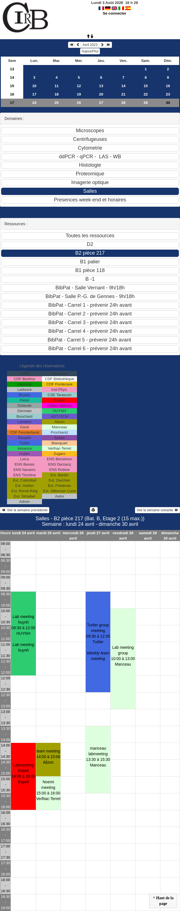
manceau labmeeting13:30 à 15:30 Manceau (98, 756)
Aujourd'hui (90, 51)
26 (79, 103)
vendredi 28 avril (123, 535)
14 (12, 77)
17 (34, 94)
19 (79, 94)
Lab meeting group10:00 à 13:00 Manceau (123, 655)
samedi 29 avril (148, 535)
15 (12, 86)
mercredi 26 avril (73, 535)
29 (146, 103)
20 (101, 94)
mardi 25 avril (48, 533)
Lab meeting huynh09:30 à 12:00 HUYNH (23, 633)
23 (168, 94)
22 (146, 94)
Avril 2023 (90, 45)
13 (12, 69)
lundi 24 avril (23, 533)
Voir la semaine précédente (25, 510)
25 (57, 103)
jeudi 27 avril (98, 533)
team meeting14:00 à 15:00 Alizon (48, 756)
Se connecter (114, 13)
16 (168, 86)
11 (57, 86)
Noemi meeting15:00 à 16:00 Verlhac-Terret (48, 790)
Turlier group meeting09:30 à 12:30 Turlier (98, 642)
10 (34, 86)
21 (123, 94)
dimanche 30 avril (170, 535)
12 (79, 86)
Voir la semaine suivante (157, 510)
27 (101, 103)
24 (34, 103)
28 (123, 103)
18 (57, 94)
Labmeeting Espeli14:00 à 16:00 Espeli (23, 773)
